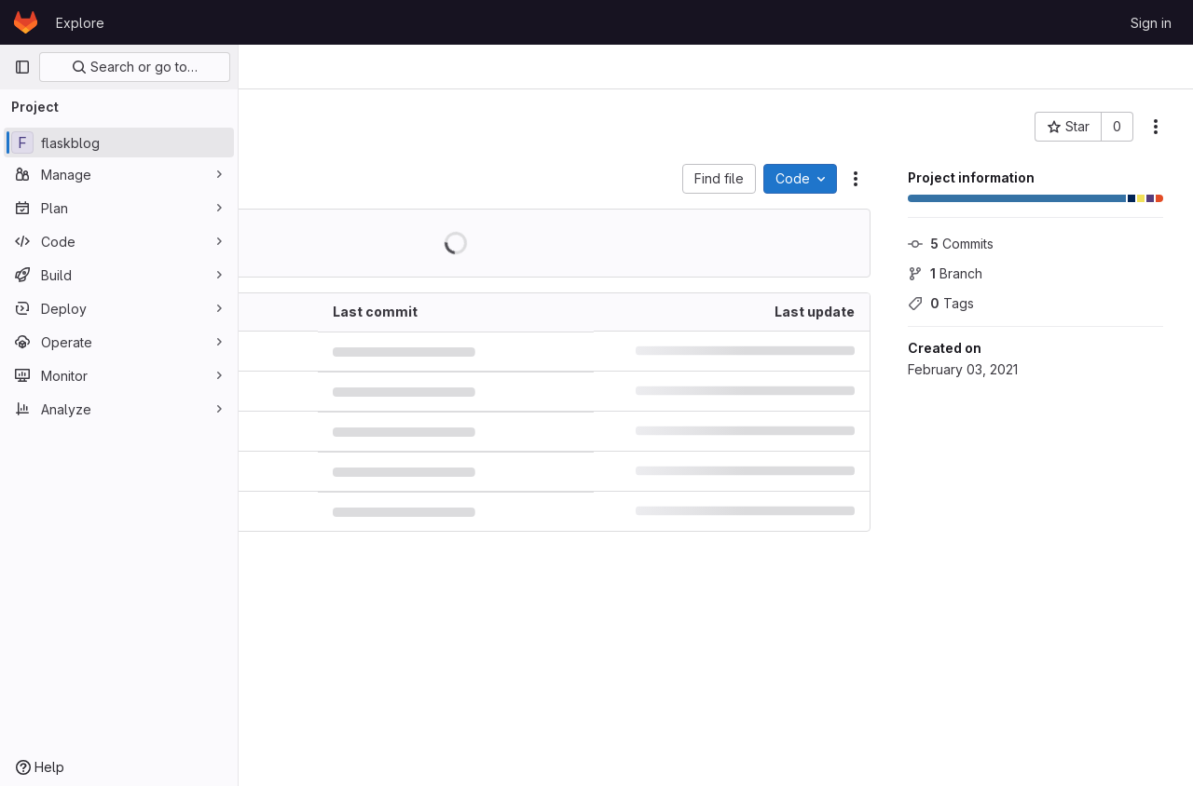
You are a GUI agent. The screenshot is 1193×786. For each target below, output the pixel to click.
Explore (80, 23)
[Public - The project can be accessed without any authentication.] (451, 126)
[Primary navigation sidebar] (22, 67)
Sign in (1151, 23)
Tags (941, 303)
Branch (945, 273)
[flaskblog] (119, 142)
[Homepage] (25, 22)
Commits (951, 243)
